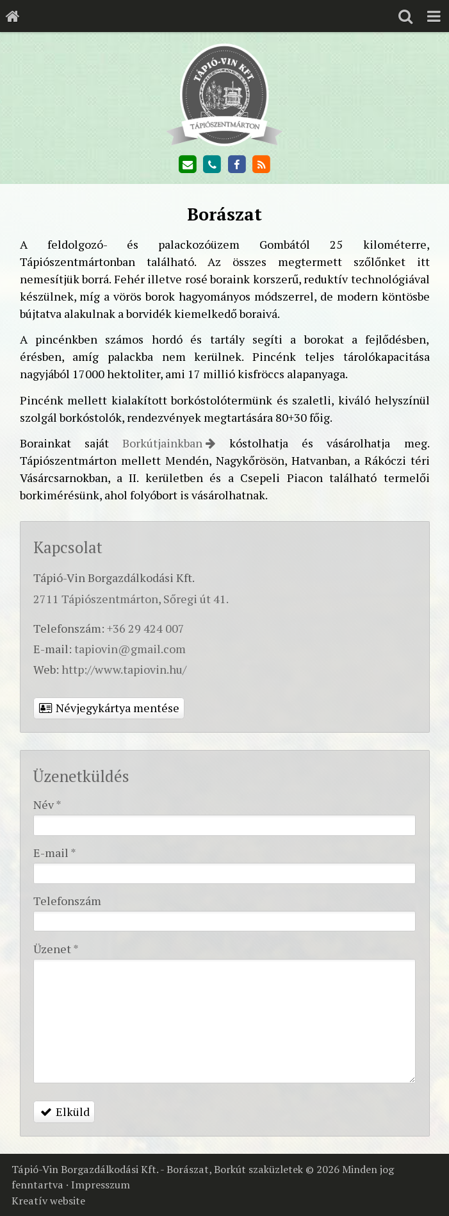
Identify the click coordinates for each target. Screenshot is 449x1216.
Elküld (64, 1111)
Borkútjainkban (162, 443)
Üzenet (56, 948)
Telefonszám (67, 900)
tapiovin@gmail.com (130, 648)
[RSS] (261, 164)
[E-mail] (187, 164)
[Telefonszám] (212, 164)
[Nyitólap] (13, 16)
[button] (433, 16)
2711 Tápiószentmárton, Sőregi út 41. (131, 598)
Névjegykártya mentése (108, 707)
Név (47, 804)
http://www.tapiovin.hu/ (123, 669)
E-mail (54, 852)
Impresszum (100, 1185)
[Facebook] (237, 164)
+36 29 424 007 (145, 628)
